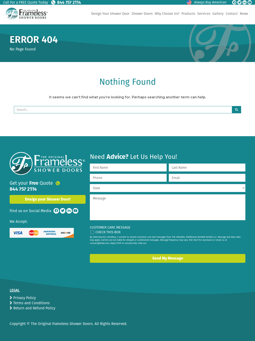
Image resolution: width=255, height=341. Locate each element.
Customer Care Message (110, 227)
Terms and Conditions (31, 303)
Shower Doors (142, 14)
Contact (232, 14)
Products (188, 14)
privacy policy (105, 246)
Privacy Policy (24, 298)
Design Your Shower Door (110, 14)
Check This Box (108, 232)
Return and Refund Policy (33, 308)
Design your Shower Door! (47, 193)
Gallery (218, 14)
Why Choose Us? (167, 14)
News (244, 14)
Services (203, 14)
